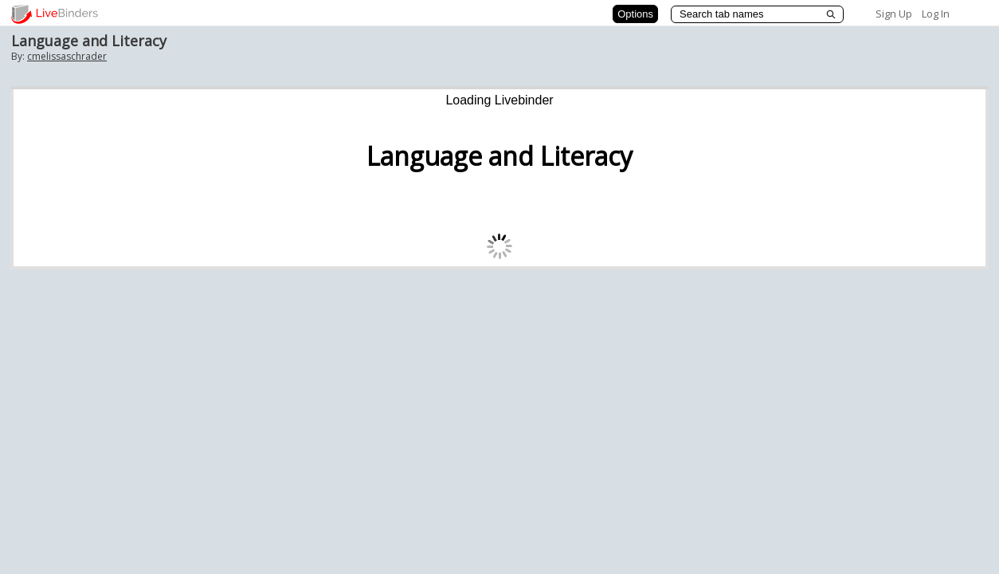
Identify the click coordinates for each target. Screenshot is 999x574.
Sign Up (894, 13)
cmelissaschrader (67, 56)
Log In (936, 13)
